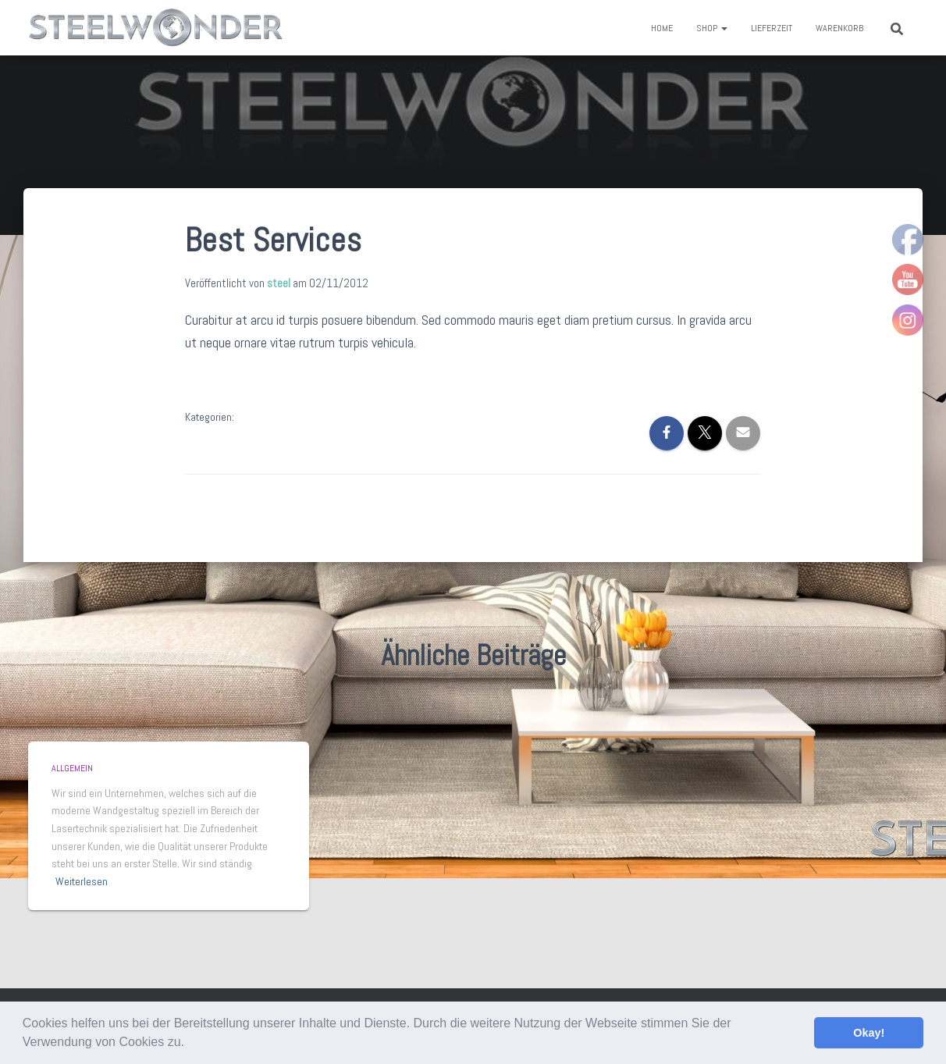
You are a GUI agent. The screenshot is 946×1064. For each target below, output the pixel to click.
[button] (189, 1043)
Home (662, 28)
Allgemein (72, 768)
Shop (711, 28)
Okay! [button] (868, 1033)
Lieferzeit (771, 28)
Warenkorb (839, 28)
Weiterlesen (81, 881)
